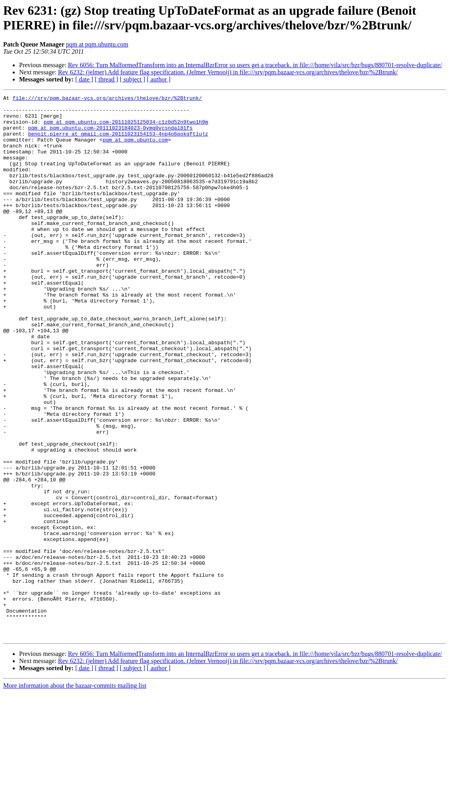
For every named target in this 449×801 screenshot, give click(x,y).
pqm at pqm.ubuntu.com (97, 44)
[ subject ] (132, 79)
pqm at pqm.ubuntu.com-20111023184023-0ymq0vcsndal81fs (110, 134)
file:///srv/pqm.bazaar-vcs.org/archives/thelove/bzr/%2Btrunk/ (107, 99)
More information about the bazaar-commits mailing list (74, 794)
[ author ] (159, 79)
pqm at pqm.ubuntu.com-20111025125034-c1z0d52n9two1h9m (125, 127)
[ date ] (84, 79)
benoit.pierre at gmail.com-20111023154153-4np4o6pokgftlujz (118, 141)
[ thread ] (106, 79)
